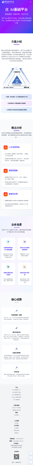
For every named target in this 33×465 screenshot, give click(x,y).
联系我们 (17, 433)
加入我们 (17, 423)
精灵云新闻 (16, 430)
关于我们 (16, 425)
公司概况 (17, 428)
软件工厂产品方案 (16, 407)
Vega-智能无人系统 (16, 392)
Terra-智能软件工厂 (16, 389)
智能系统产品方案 (16, 410)
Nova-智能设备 (16, 399)
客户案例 (17, 415)
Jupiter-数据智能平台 (16, 394)
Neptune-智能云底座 (16, 397)
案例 (16, 412)
